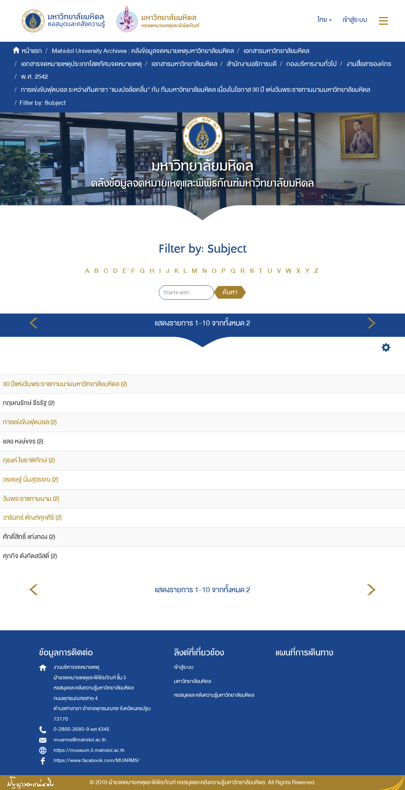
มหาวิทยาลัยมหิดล (192, 681)
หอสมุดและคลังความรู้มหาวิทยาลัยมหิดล (214, 695)
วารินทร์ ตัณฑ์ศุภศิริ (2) (32, 517)
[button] (324, 20)
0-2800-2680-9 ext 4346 (81, 729)
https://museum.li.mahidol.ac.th (89, 750)
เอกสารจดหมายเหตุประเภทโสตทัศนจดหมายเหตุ (81, 64)
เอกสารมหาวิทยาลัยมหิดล (276, 51)
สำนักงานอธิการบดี (252, 64)
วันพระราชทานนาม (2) (31, 498)
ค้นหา (230, 292)
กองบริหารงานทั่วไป (311, 64)
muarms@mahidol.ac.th (80, 739)
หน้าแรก (32, 51)
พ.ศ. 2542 (34, 76)
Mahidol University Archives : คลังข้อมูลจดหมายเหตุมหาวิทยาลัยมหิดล (143, 51)
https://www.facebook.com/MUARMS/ (97, 760)
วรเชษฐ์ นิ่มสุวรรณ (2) (30, 479)
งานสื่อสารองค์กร (369, 64)
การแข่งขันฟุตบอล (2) (30, 422)
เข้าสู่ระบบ (183, 667)
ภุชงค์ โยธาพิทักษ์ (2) (29, 460)
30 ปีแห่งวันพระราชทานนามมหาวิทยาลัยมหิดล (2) (65, 384)
